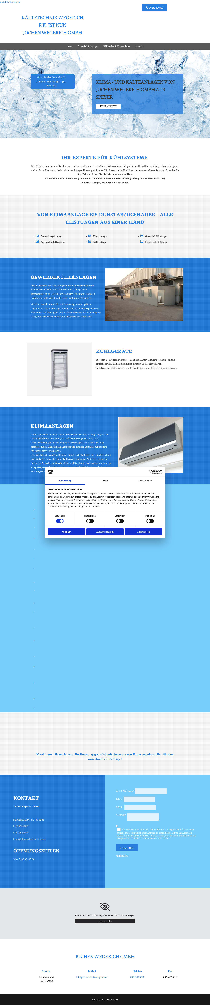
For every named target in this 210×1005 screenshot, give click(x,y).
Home (69, 46)
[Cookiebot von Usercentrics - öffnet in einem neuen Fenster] (150, 472)
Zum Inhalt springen (10, 2)
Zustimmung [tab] (65, 481)
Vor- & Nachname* (125, 790)
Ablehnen (66, 532)
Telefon (119, 799)
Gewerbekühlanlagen (88, 46)
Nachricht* (121, 814)
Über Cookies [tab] (145, 481)
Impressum (97, 999)
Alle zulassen (143, 532)
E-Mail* (120, 807)
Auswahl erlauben (105, 532)
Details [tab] (105, 481)
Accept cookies (105, 921)
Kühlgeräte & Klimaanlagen (117, 46)
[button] (154, 7)
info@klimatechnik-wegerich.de (30, 838)
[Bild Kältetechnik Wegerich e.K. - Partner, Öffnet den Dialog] (49, 548)
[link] (105, 906)
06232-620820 (22, 825)
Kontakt (140, 46)
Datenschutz (112, 999)
